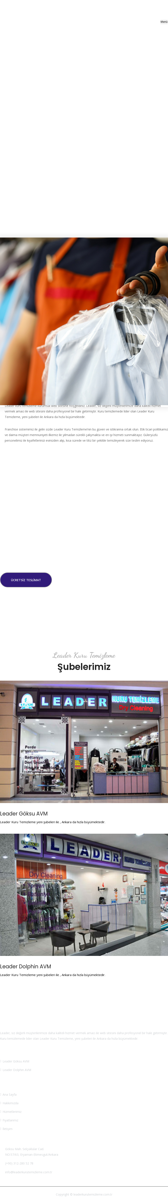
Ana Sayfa (10, 1094)
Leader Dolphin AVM (25, 966)
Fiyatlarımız (10, 1120)
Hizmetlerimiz (12, 1112)
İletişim (7, 1129)
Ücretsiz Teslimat (26, 580)
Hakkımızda (10, 1103)
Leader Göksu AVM (24, 813)
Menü (164, 22)
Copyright (62, 1194)
